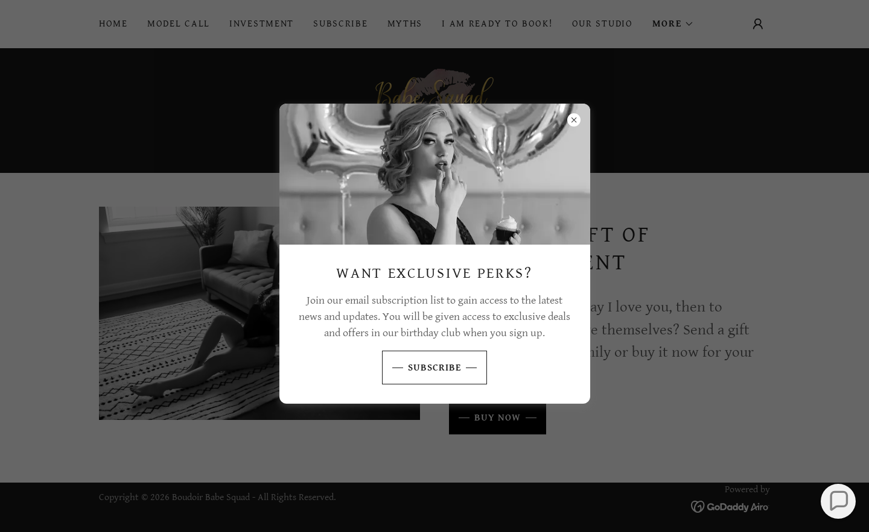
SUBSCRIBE (421, 367)
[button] (838, 501)
